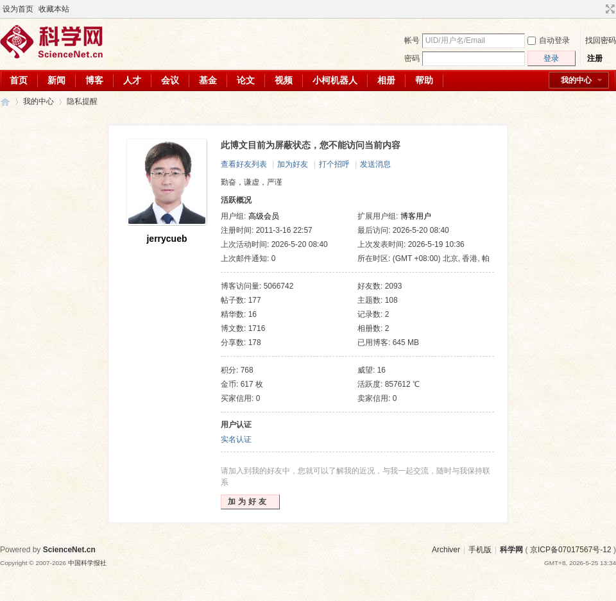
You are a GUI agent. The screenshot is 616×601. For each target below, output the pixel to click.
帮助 (424, 80)
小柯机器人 (334, 80)
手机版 (480, 549)
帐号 (412, 40)
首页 (19, 80)
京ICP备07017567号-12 (571, 549)
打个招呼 (334, 164)
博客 (94, 80)
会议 (170, 80)
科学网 (5, 101)
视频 (284, 80)
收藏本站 (53, 8)
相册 (386, 80)
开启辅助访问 (598, 9)
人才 (132, 80)
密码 (412, 58)
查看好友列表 (244, 164)
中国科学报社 (87, 562)
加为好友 (292, 164)
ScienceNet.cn (69, 549)
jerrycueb (166, 238)
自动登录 (548, 40)
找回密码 (600, 40)
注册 (595, 58)
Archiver (446, 549)
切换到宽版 (608, 9)
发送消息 (375, 164)
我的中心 (576, 80)
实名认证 (236, 439)
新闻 (56, 80)
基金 (208, 80)
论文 (246, 80)
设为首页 (18, 8)
